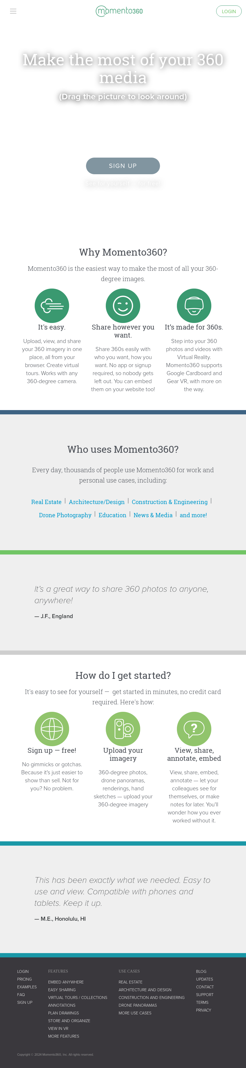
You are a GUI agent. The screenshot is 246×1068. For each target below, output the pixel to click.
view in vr (58, 1028)
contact (205, 986)
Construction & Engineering (170, 501)
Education (112, 515)
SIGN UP (24, 1002)
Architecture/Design (97, 501)
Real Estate (46, 501)
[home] (119, 11)
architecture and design (145, 989)
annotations (61, 1005)
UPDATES (204, 979)
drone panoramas (138, 1005)
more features (63, 1036)
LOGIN (23, 971)
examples (27, 986)
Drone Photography (65, 515)
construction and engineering (152, 997)
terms (202, 1002)
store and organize (69, 1020)
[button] (13, 11)
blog (201, 971)
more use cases (135, 1012)
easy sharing (62, 989)
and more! (193, 515)
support (205, 994)
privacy (203, 1010)
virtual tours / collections (77, 997)
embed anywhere (66, 981)
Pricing (24, 979)
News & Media (153, 515)
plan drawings (63, 1012)
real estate (130, 981)
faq (21, 994)
